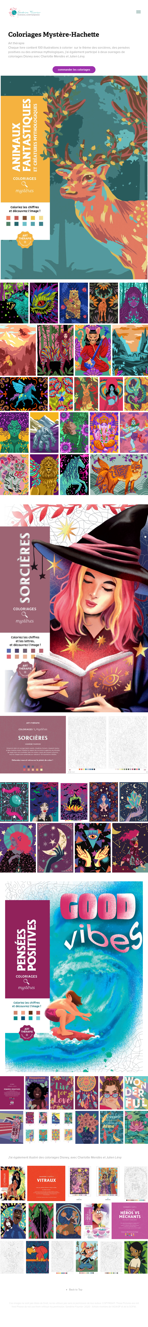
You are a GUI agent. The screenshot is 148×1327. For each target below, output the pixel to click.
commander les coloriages (74, 69)
